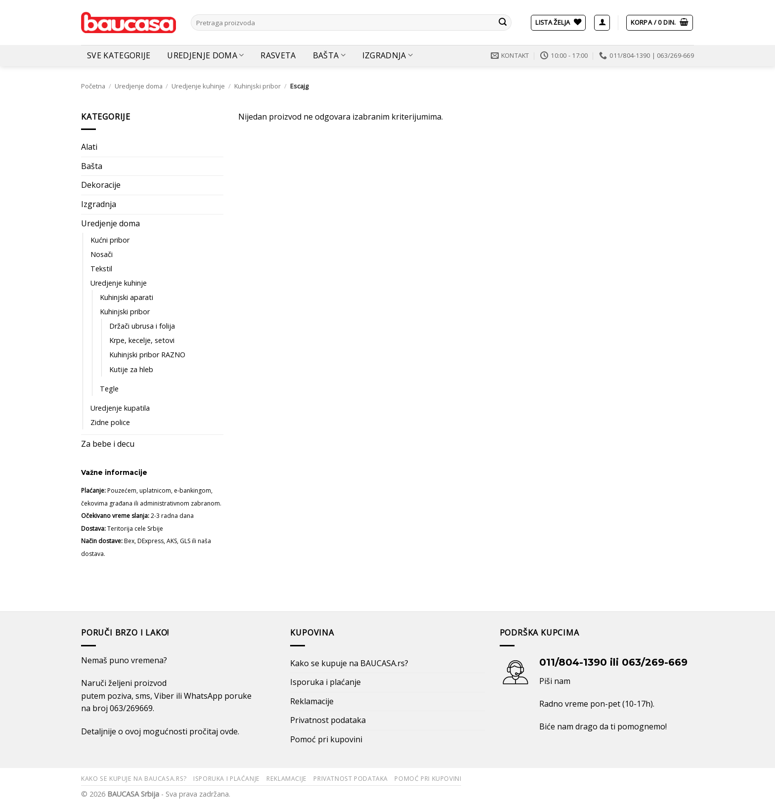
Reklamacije (312, 701)
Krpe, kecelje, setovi (141, 340)
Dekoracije (101, 184)
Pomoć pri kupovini (326, 739)
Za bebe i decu (107, 443)
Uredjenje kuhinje (198, 86)
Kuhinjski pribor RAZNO (147, 354)
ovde (229, 731)
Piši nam (554, 681)
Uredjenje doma (205, 55)
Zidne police (110, 422)
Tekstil (101, 268)
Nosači (101, 254)
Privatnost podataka (328, 720)
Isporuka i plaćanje (325, 682)
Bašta (329, 55)
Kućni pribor (109, 240)
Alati (89, 146)
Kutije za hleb (131, 369)
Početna (93, 86)
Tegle (109, 388)
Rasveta (278, 55)
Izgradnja (387, 55)
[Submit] (502, 22)
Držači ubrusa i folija (142, 326)
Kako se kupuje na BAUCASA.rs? (349, 663)
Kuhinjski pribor (257, 86)
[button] (602, 23)
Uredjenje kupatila (120, 408)
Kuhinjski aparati (126, 297)
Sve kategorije (118, 55)
